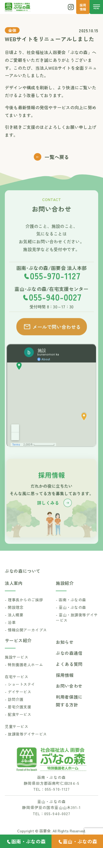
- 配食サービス (18, 723)
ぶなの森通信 (69, 662)
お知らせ (65, 651)
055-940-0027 (55, 306)
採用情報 (65, 684)
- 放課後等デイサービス (26, 743)
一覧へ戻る (51, 157)
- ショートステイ (20, 693)
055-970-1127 (55, 284)
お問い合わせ (69, 695)
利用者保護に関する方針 (69, 710)
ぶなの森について (23, 580)
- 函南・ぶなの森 (71, 609)
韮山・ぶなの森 (80, 841)
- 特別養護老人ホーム (24, 673)
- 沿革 (10, 631)
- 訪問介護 (14, 708)
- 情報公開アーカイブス (26, 639)
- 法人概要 (14, 624)
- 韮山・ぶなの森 (71, 616)
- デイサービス (18, 701)
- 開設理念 (14, 616)
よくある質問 (69, 673)
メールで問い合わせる (52, 336)
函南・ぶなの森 (28, 841)
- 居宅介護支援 (18, 716)
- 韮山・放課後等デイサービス (77, 626)
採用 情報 (83, 7)
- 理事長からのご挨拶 (24, 609)
